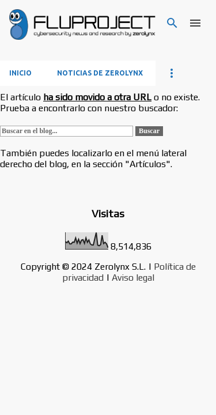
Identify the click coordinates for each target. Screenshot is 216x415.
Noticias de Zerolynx (100, 73)
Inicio (20, 73)
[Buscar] (172, 23)
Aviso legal (133, 277)
